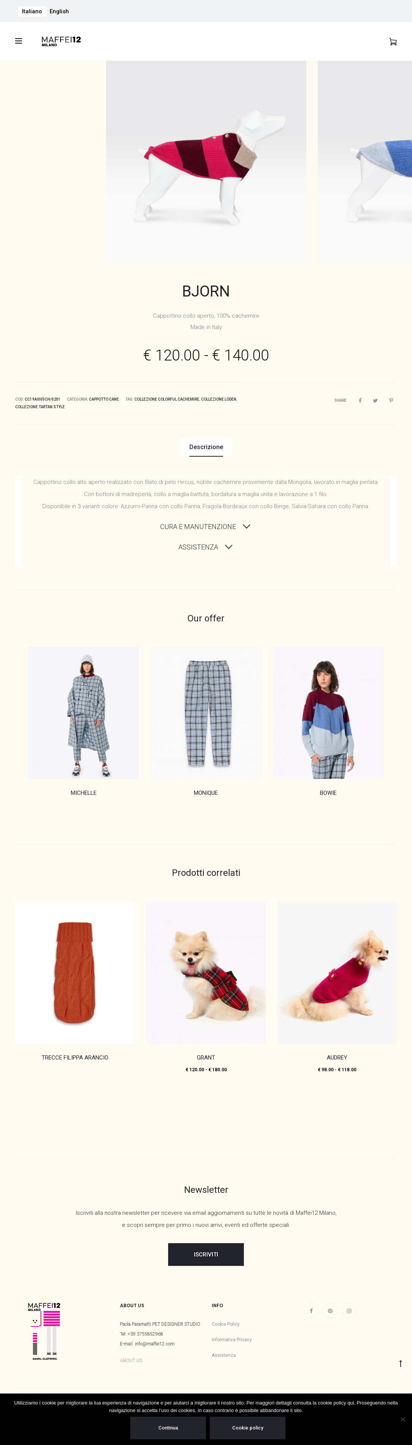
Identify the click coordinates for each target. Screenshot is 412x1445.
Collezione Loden (218, 399)
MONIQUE (206, 793)
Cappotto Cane (104, 399)
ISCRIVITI (206, 1254)
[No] (402, 1419)
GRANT (206, 1057)
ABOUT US (131, 1360)
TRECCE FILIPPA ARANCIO (75, 1057)
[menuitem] (32, 11)
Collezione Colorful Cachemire (166, 399)
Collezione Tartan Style (40, 407)
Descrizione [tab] (206, 447)
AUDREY (337, 1057)
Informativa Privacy (232, 1339)
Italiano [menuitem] (32, 11)
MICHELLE (84, 793)
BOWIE (328, 793)
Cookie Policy (226, 1324)
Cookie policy (247, 1428)
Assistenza (224, 1355)
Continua (168, 1428)
